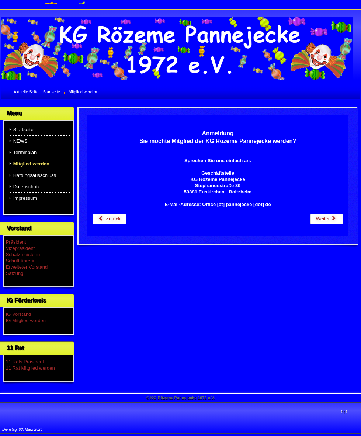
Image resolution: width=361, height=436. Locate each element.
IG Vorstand (18, 314)
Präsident (16, 242)
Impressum (25, 198)
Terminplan (25, 152)
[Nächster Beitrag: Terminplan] (326, 219)
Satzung (15, 273)
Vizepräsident (20, 248)
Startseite (23, 129)
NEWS (20, 141)
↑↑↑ (344, 411)
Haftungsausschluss (34, 175)
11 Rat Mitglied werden (30, 368)
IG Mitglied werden (26, 320)
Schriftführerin (21, 261)
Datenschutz (26, 186)
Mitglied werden (31, 164)
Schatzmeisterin (23, 254)
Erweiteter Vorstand (27, 267)
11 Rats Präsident (25, 362)
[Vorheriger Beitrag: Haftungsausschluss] (109, 219)
